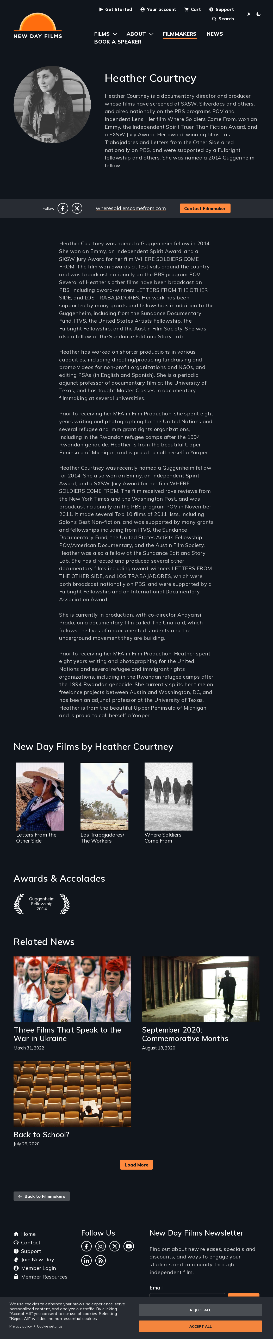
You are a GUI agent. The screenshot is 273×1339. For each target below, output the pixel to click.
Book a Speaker (117, 41)
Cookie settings (50, 1326)
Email (156, 1287)
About (136, 33)
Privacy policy (20, 1326)
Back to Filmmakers (41, 1196)
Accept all (200, 1326)
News (215, 33)
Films (102, 33)
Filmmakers (180, 33)
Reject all (200, 1309)
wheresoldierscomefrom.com (131, 208)
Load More (136, 1165)
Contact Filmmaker (205, 208)
